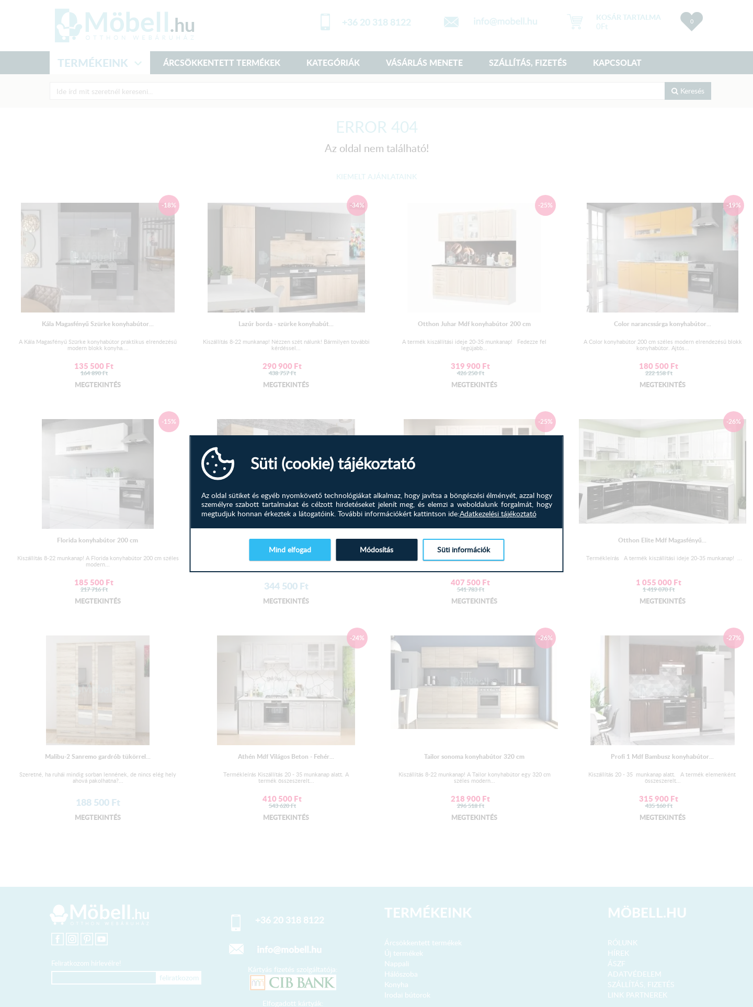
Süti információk (463, 549)
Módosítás (376, 549)
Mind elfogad (290, 549)
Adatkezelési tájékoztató (498, 513)
